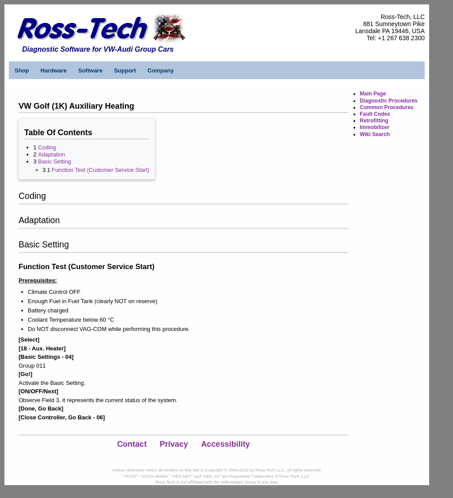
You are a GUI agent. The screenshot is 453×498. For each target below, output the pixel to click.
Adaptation (51, 154)
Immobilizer (374, 127)
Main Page (373, 94)
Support (125, 70)
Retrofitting (374, 121)
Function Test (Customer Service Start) (100, 170)
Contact (132, 444)
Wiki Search (375, 134)
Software (90, 70)
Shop (22, 70)
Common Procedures (386, 107)
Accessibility (225, 444)
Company (160, 70)
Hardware (54, 70)
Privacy (174, 444)
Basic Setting (54, 161)
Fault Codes (375, 114)
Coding (47, 147)
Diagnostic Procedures (389, 101)
